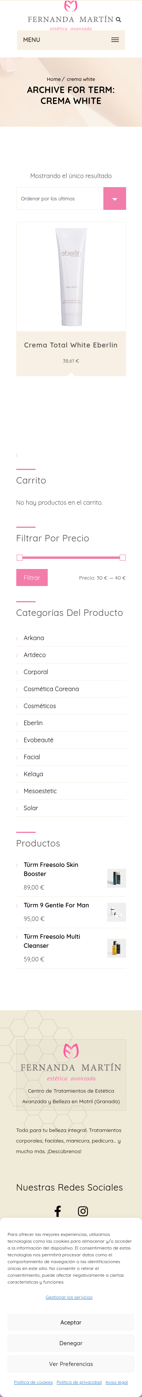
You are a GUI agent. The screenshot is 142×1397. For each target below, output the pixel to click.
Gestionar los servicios (69, 1297)
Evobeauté (39, 740)
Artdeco (35, 655)
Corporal (36, 672)
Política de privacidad (79, 1382)
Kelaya (34, 774)
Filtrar (32, 577)
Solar (31, 808)
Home (54, 79)
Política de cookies (33, 1382)
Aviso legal (117, 1382)
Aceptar (71, 1322)
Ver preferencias (71, 1364)
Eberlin (33, 723)
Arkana (34, 638)
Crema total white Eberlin (71, 345)
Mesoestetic (40, 791)
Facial (32, 757)
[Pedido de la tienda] (71, 198)
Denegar (71, 1343)
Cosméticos (40, 706)
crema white (81, 79)
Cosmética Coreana (51, 689)
